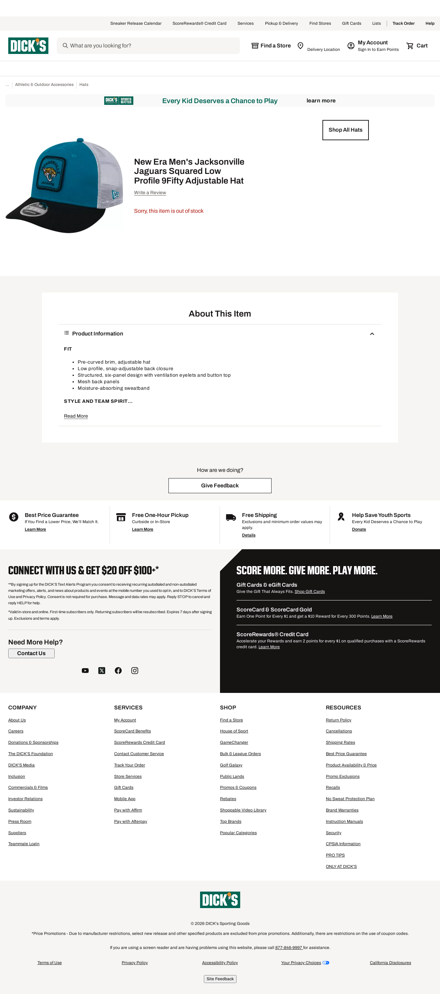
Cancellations (339, 731)
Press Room (19, 821)
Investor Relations (25, 798)
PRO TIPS (335, 855)
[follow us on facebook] (118, 671)
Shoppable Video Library (243, 810)
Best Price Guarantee (346, 753)
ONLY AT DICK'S (341, 866)
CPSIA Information (343, 843)
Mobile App (124, 798)
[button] (345, 130)
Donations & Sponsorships (33, 742)
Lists (376, 23)
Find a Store (231, 720)
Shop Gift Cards (310, 591)
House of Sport (234, 731)
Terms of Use (49, 962)
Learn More (321, 100)
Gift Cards (351, 23)
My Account (125, 720)
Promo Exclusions (343, 776)
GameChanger (234, 742)
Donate (359, 529)
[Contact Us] (31, 653)
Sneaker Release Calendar (136, 23)
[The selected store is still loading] (271, 45)
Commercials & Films (28, 787)
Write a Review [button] (150, 192)
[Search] (154, 45)
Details (248, 535)
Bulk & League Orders (240, 753)
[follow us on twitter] (102, 671)
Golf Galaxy (231, 765)
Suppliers (17, 832)
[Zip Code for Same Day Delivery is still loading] (319, 45)
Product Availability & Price (351, 765)
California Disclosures (390, 962)
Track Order (404, 23)
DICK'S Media (21, 765)
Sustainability (21, 810)
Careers (15, 731)
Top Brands (230, 821)
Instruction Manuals (344, 821)
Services (246, 23)
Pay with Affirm (128, 810)
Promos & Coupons (238, 787)
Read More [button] (76, 416)
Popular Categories (238, 832)
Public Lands (232, 776)
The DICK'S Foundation (30, 753)
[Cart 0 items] (417, 45)
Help (430, 23)
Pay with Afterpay (130, 821)
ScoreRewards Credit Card (139, 742)
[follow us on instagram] (135, 671)
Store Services (128, 776)
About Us (17, 720)
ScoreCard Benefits (132, 731)
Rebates (228, 798)
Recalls (333, 787)
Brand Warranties (342, 810)
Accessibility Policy (220, 962)
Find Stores (320, 23)
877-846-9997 (289, 947)
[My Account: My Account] (373, 45)
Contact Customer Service (139, 753)
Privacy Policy (135, 962)
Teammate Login (24, 843)
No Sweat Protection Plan (350, 798)
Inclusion (16, 776)
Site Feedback (220, 978)
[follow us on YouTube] (85, 671)
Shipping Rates (340, 742)
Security (333, 832)
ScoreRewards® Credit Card (200, 23)
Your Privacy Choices (301, 962)
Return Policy (338, 720)
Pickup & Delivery (281, 23)
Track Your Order (129, 765)
